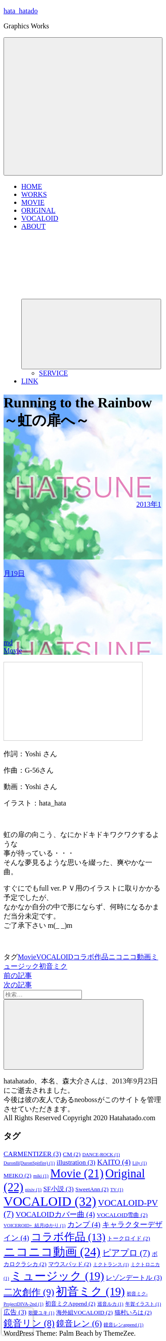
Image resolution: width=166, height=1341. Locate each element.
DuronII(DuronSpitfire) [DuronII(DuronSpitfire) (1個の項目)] (29, 1163)
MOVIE (32, 202)
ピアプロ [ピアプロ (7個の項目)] (126, 1253)
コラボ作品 (90, 957)
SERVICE (53, 373)
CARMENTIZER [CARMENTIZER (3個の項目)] (32, 1153)
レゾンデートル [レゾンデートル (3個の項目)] (134, 1277)
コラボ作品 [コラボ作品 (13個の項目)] (68, 1237)
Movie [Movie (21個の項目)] (77, 1173)
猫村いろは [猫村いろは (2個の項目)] (133, 1312)
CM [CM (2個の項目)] (72, 1154)
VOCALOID (39, 218)
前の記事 (18, 975)
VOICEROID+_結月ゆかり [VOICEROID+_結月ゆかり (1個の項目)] (35, 1225)
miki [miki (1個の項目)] (41, 1175)
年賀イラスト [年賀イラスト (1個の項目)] (143, 1304)
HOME (31, 186)
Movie (13, 650)
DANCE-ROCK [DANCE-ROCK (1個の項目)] (101, 1154)
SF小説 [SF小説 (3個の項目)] (58, 1188)
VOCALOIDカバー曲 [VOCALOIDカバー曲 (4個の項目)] (55, 1214)
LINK (29, 381)
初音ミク (53, 966)
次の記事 (18, 985)
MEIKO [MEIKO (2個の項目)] (17, 1175)
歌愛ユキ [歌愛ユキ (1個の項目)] (41, 1312)
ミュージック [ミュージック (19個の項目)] (57, 1276)
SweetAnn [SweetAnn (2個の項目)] (91, 1189)
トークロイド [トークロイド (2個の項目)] (128, 1238)
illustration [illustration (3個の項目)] (76, 1162)
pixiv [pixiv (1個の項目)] (33, 1189)
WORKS (34, 194)
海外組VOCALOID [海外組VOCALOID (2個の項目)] (84, 1312)
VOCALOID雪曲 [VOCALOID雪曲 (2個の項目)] (122, 1215)
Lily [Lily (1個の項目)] (139, 1163)
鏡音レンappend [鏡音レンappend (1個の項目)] (123, 1324)
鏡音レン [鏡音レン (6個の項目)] (79, 1323)
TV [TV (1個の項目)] (116, 1189)
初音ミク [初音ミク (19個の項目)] (90, 1291)
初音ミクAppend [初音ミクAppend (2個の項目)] (70, 1303)
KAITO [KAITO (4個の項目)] (114, 1162)
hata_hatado (21, 11)
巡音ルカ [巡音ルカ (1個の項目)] (110, 1304)
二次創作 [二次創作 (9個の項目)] (29, 1292)
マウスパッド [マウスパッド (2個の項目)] (69, 1264)
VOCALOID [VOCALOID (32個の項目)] (50, 1201)
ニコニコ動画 (129, 957)
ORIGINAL (38, 210)
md (8, 642)
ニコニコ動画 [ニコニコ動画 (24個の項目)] (52, 1252)
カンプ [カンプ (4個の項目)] (83, 1224)
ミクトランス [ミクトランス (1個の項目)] (111, 1264)
